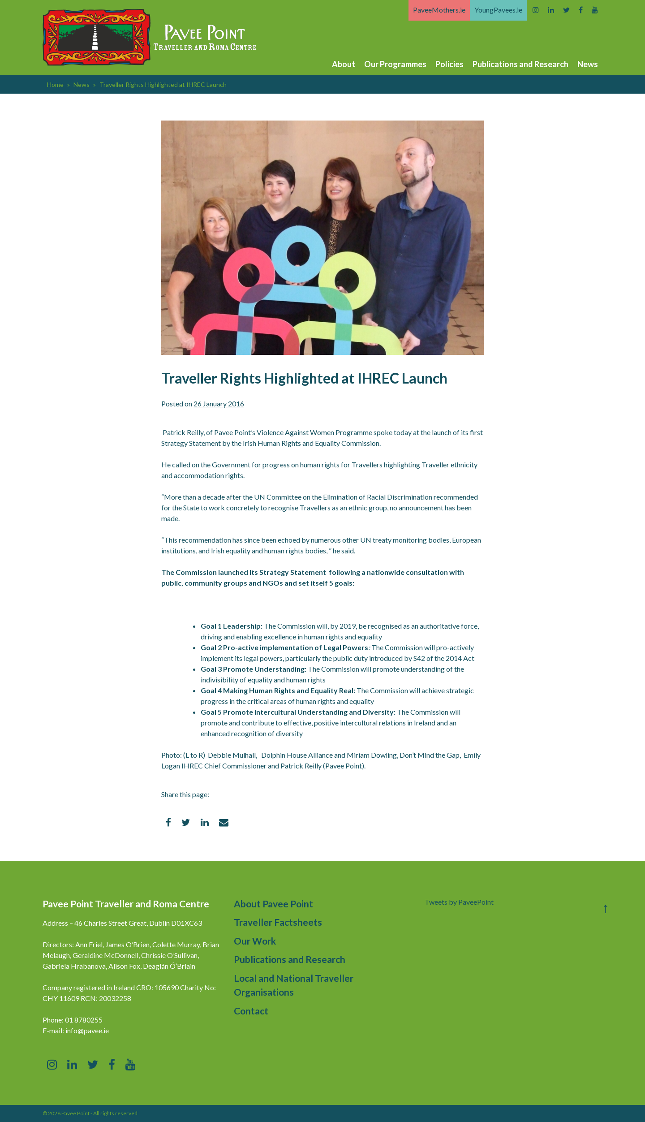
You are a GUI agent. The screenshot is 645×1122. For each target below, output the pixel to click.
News (587, 64)
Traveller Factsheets (278, 922)
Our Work (255, 940)
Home (55, 84)
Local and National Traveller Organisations (293, 985)
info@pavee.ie (87, 1030)
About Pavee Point (273, 903)
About (343, 64)
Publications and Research (520, 64)
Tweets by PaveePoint (459, 902)
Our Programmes (395, 64)
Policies (449, 64)
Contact (251, 1010)
